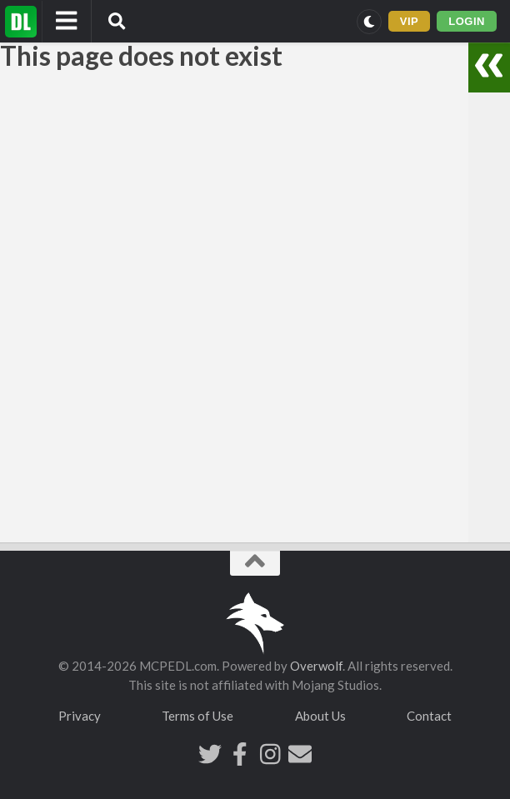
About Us (320, 715)
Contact (429, 715)
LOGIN (466, 21)
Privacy (79, 715)
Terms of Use (197, 715)
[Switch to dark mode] (369, 21)
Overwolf (316, 665)
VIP (409, 21)
